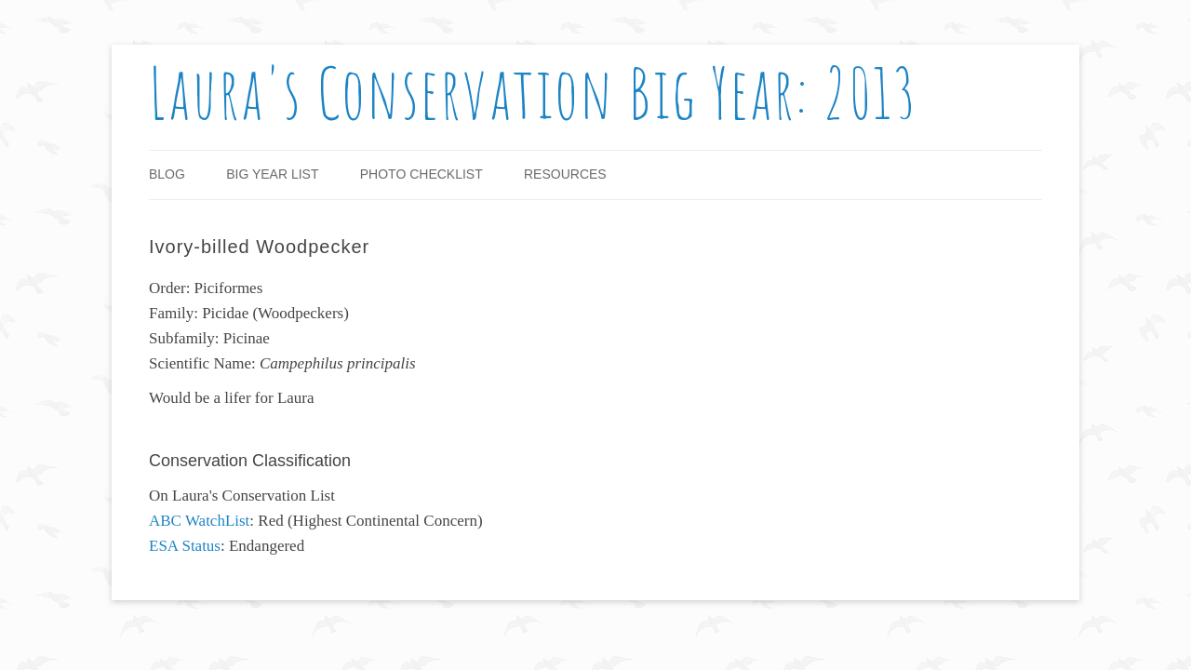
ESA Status (185, 546)
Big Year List (272, 174)
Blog (167, 174)
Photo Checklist (421, 174)
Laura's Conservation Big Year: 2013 (533, 92)
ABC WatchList (199, 520)
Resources (565, 174)
